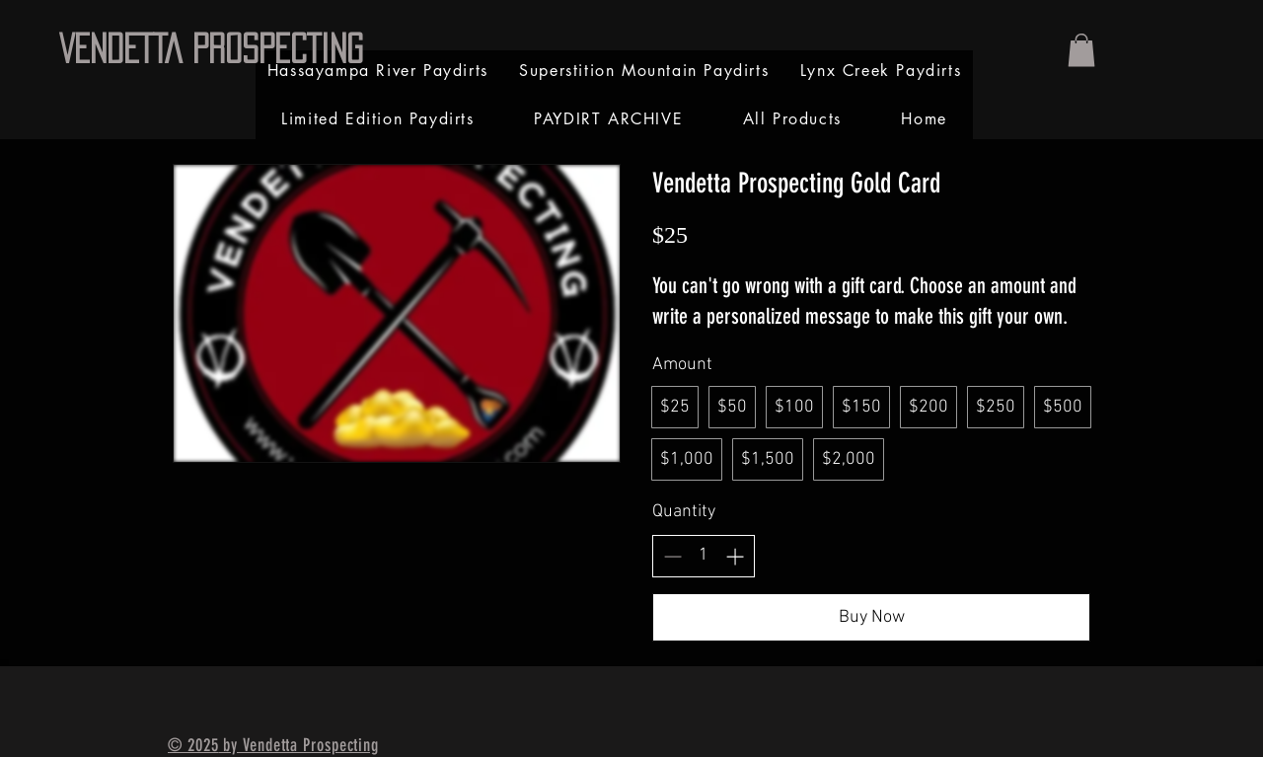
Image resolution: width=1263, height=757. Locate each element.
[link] (1081, 50)
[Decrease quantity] (672, 556)
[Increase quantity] (734, 556)
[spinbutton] (703, 555)
